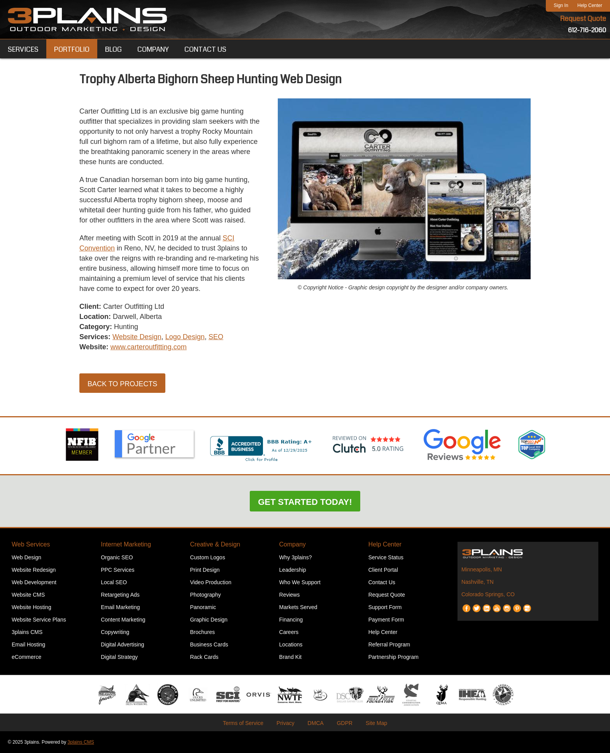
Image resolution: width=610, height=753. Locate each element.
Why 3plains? (295, 557)
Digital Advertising (122, 644)
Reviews (289, 595)
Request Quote (583, 19)
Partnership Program (393, 657)
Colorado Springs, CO (488, 594)
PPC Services (117, 570)
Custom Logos (207, 557)
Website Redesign (34, 570)
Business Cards (209, 644)
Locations (291, 644)
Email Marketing (120, 607)
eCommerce (26, 657)
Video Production (210, 582)
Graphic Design (209, 619)
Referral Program (389, 644)
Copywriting (115, 632)
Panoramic (203, 607)
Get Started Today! (305, 502)
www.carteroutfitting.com (148, 347)
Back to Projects (122, 384)
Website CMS (28, 595)
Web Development (34, 582)
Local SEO (114, 582)
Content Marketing (123, 619)
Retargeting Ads (120, 595)
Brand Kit (290, 657)
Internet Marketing (126, 544)
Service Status (385, 557)
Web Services (31, 544)
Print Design (204, 570)
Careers (289, 632)
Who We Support (300, 582)
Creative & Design (215, 544)
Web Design (26, 557)
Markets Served (298, 607)
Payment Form (386, 619)
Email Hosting (28, 644)
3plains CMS (27, 632)
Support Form (385, 607)
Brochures (202, 632)
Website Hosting (31, 607)
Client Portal (383, 570)
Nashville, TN (477, 582)
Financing (291, 619)
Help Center (589, 5)
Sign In (561, 5)
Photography (205, 595)
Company (292, 544)
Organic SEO (117, 557)
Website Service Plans (39, 619)
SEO (216, 337)
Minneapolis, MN (481, 569)
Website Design (136, 337)
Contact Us (381, 582)
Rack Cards (204, 657)
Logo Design (185, 337)
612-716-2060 (587, 30)
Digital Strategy (119, 657)
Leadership (292, 570)
